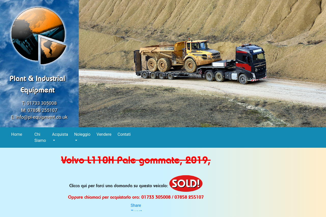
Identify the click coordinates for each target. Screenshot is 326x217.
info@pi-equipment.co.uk (41, 117)
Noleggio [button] (82, 134)
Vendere (104, 134)
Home (16, 134)
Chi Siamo (40, 137)
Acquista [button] (60, 134)
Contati (124, 134)
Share (136, 205)
